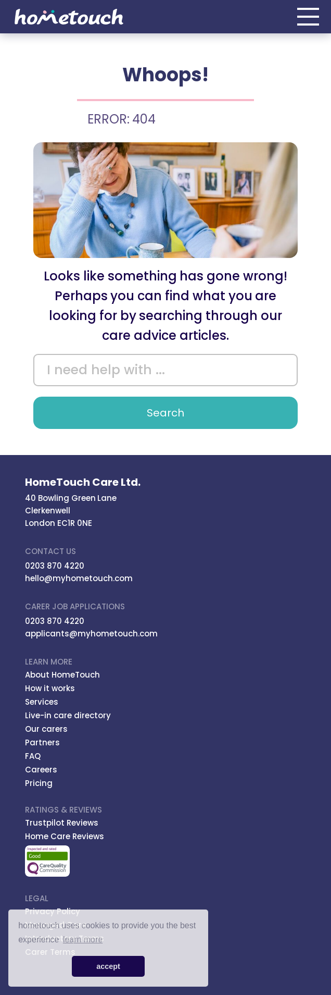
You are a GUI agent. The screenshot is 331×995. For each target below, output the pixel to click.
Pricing (39, 783)
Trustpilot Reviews (61, 822)
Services (41, 701)
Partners (42, 742)
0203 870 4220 (54, 565)
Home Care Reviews (64, 836)
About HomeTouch (62, 674)
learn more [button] (83, 939)
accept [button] (108, 966)
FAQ (33, 756)
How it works (50, 688)
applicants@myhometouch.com (91, 633)
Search (165, 413)
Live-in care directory (68, 715)
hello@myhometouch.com (79, 578)
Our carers (46, 728)
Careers (41, 769)
